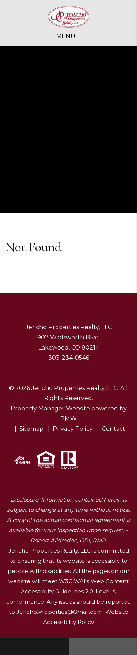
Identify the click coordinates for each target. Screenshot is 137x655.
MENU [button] (65, 36)
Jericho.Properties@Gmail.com (59, 611)
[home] (69, 16)
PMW (68, 418)
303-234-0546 (68, 357)
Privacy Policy (73, 428)
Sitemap (31, 428)
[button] (34, 646)
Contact (113, 428)
